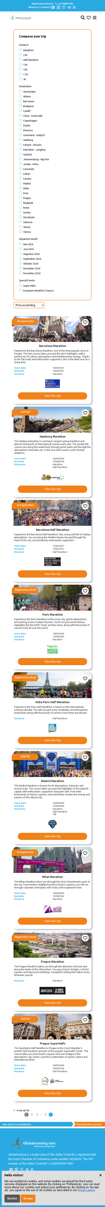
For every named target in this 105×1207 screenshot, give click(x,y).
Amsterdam (29, 91)
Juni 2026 (28, 249)
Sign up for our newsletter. (17, 1124)
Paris (25, 193)
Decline (12, 1198)
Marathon (28, 50)
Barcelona (28, 101)
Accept (28, 1198)
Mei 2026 (28, 244)
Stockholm (29, 217)
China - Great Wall (32, 115)
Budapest (28, 106)
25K (25, 55)
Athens (27, 96)
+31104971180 (64, 3)
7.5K (25, 74)
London (27, 178)
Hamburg (28, 140)
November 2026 (31, 268)
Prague (27, 198)
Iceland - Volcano (32, 144)
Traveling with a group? (88, 1124)
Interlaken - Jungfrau (34, 149)
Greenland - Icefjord (34, 135)
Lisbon (26, 174)
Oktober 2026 (30, 263)
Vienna (27, 232)
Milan (26, 188)
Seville (26, 212)
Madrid (27, 183)
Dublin (26, 125)
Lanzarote (28, 169)
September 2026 (32, 258)
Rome (26, 207)
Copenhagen (30, 120)
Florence (28, 130)
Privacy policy (86, 1190)
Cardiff (27, 111)
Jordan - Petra (30, 164)
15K (25, 64)
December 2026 (32, 273)
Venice (26, 227)
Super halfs (29, 285)
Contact (44, 7)
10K (25, 69)
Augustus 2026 (31, 254)
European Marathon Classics (38, 290)
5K (24, 79)
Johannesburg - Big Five (36, 159)
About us (33, 7)
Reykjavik (28, 203)
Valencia (27, 222)
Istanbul (27, 154)
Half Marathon (30, 60)
